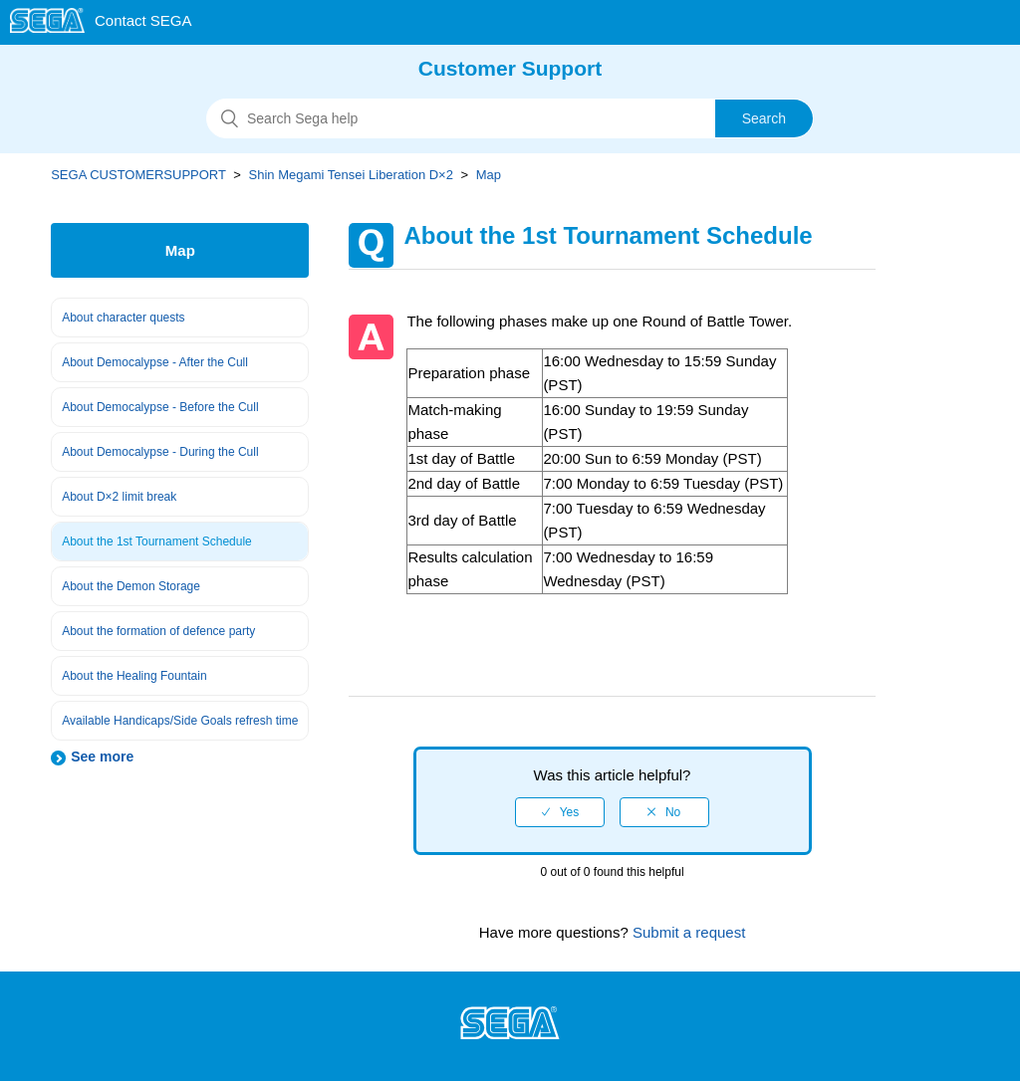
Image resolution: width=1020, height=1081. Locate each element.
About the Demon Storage (131, 586)
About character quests (123, 317)
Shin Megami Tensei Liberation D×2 (351, 174)
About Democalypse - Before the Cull (160, 407)
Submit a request (687, 932)
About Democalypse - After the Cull (155, 362)
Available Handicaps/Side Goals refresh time (180, 721)
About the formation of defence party (158, 631)
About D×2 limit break (119, 497)
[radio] (560, 812)
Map (488, 174)
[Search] (510, 118)
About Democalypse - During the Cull (160, 452)
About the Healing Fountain (134, 676)
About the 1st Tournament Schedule (157, 541)
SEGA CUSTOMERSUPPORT (138, 174)
